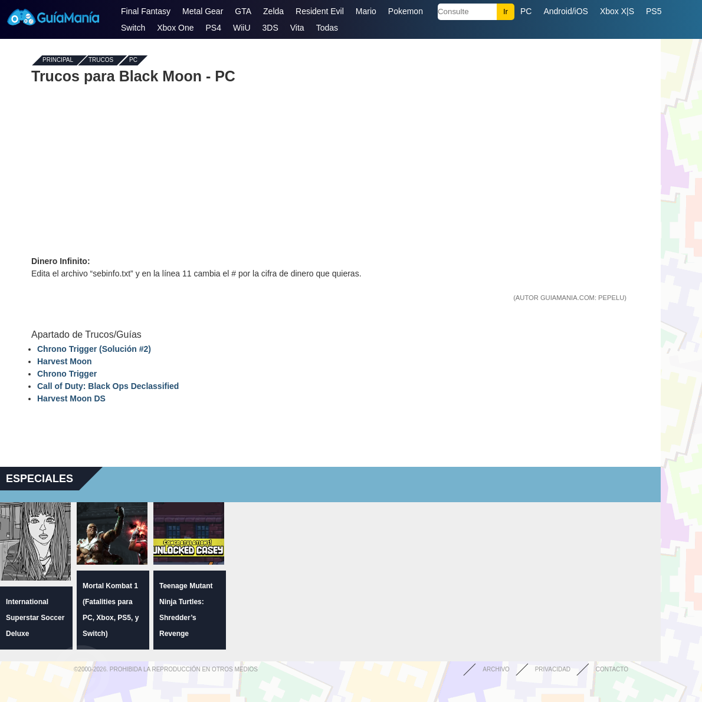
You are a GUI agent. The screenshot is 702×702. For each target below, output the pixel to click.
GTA (243, 11)
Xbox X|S (617, 11)
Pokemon (405, 11)
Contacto (612, 669)
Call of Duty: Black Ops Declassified (108, 386)
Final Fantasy (145, 11)
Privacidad (552, 669)
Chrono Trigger (67, 373)
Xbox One (175, 27)
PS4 (213, 27)
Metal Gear (202, 11)
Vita (297, 27)
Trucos (100, 60)
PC (526, 11)
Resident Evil (320, 11)
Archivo (496, 669)
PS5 (653, 11)
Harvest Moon (64, 361)
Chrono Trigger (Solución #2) (94, 349)
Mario (366, 11)
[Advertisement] (330, 169)
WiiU (242, 27)
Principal (57, 60)
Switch (133, 27)
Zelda (273, 11)
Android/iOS (565, 11)
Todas (327, 27)
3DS (270, 27)
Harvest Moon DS (71, 398)
